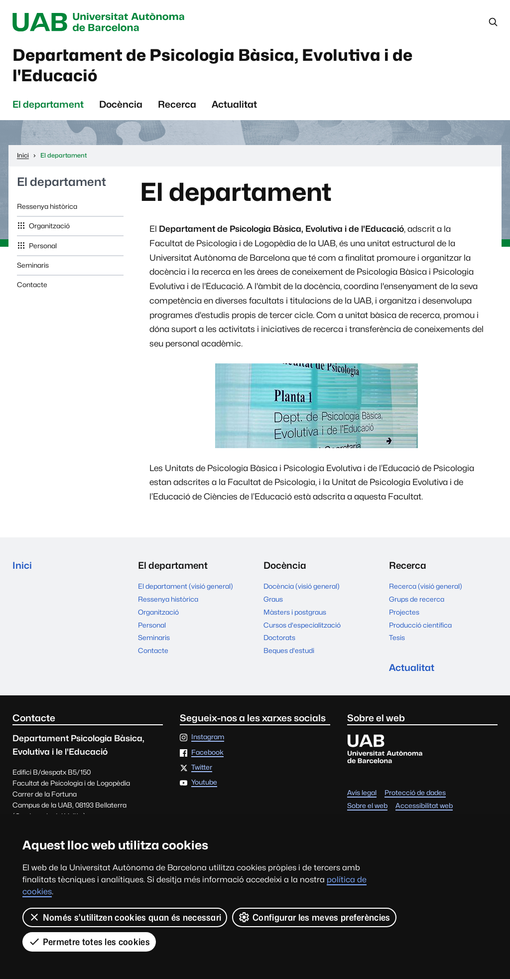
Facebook (207, 752)
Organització (48, 226)
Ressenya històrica (47, 206)
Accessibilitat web (424, 806)
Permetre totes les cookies (89, 942)
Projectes (404, 612)
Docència (120, 104)
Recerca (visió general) (425, 586)
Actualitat (234, 104)
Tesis (397, 638)
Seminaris (33, 265)
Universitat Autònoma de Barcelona (100, 22)
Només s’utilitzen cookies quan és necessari (124, 917)
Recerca (177, 104)
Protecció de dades (415, 793)
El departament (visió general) (185, 586)
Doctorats (279, 638)
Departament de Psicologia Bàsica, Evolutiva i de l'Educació (212, 65)
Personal (42, 246)
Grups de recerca (416, 599)
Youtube (204, 782)
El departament (48, 104)
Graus (273, 599)
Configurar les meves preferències (314, 917)
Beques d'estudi (288, 650)
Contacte (32, 285)
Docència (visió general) (301, 586)
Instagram (207, 737)
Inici (22, 565)
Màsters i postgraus (294, 612)
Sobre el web (367, 806)
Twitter (201, 767)
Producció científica (420, 625)
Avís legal (362, 793)
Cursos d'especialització (302, 625)
